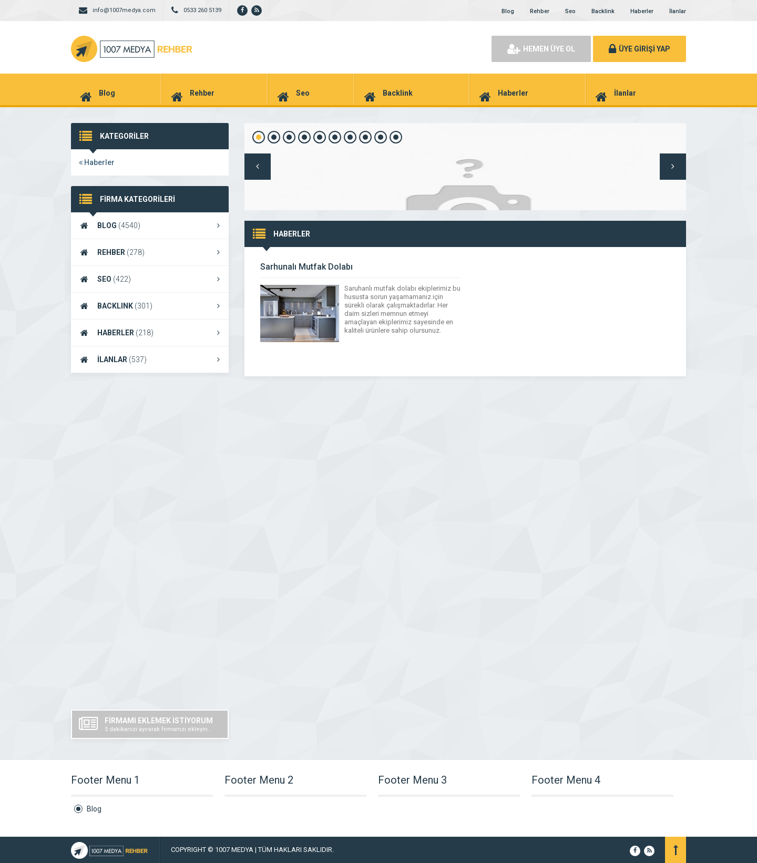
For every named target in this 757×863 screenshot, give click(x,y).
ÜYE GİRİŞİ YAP (639, 49)
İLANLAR (150, 359)
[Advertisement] (150, 541)
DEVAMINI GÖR (652, 293)
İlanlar (677, 11)
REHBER (150, 252)
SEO (150, 279)
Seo (570, 11)
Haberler (641, 11)
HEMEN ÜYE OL (541, 49)
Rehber (539, 11)
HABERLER (150, 333)
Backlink (603, 11)
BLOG (150, 225)
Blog (508, 11)
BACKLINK (150, 306)
